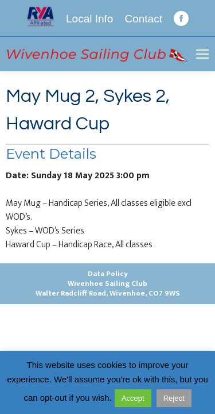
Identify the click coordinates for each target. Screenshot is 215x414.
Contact (143, 19)
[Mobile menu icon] (202, 54)
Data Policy (108, 273)
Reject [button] (174, 398)
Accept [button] (133, 398)
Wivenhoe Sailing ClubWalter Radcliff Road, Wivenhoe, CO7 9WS (108, 288)
